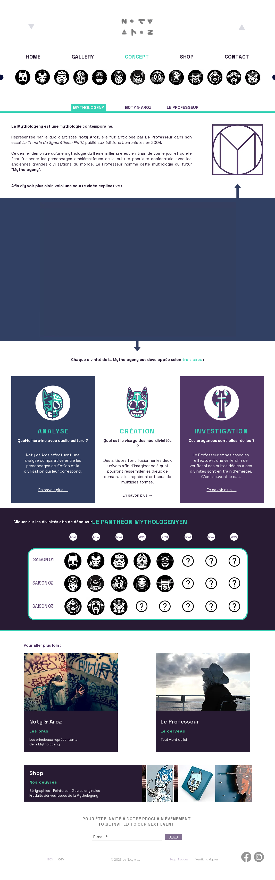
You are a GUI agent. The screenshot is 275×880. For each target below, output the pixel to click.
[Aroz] (242, 26)
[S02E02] (138, 77)
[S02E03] (157, 77)
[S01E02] (22, 77)
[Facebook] (246, 857)
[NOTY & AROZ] (138, 108)
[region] (71, 709)
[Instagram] (259, 857)
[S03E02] (234, 77)
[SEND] (173, 837)
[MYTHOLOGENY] (88, 108)
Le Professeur (158, 137)
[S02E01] (118, 77)
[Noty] (31, 26)
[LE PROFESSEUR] (182, 108)
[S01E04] (80, 77)
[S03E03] (252, 77)
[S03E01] (214, 77)
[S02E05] (195, 77)
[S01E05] (99, 77)
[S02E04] (176, 77)
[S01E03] (61, 77)
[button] (188, 561)
